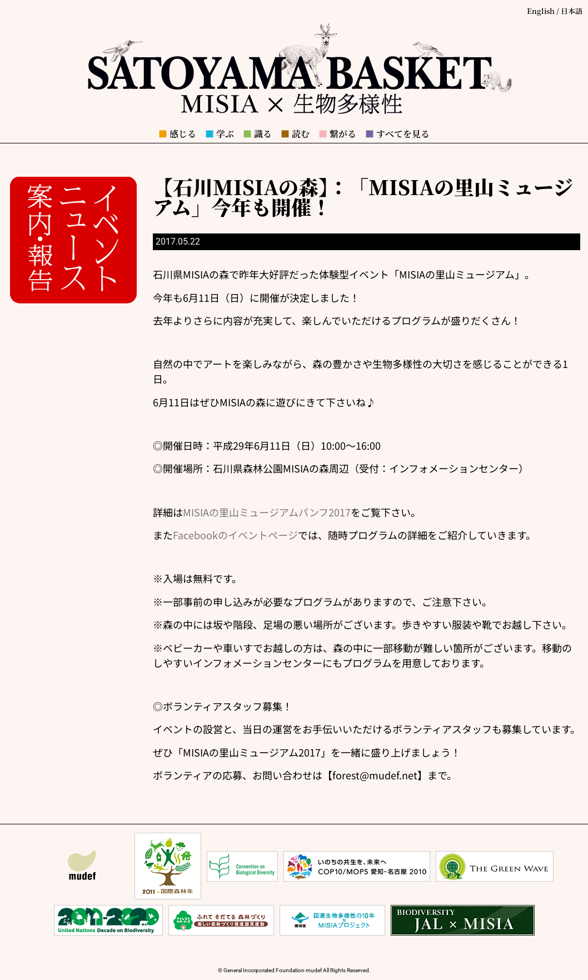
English (541, 11)
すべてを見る (397, 133)
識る (257, 133)
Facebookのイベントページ (235, 535)
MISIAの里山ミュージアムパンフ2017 (267, 512)
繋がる (337, 133)
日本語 (571, 11)
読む (295, 133)
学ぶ (219, 133)
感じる (177, 133)
